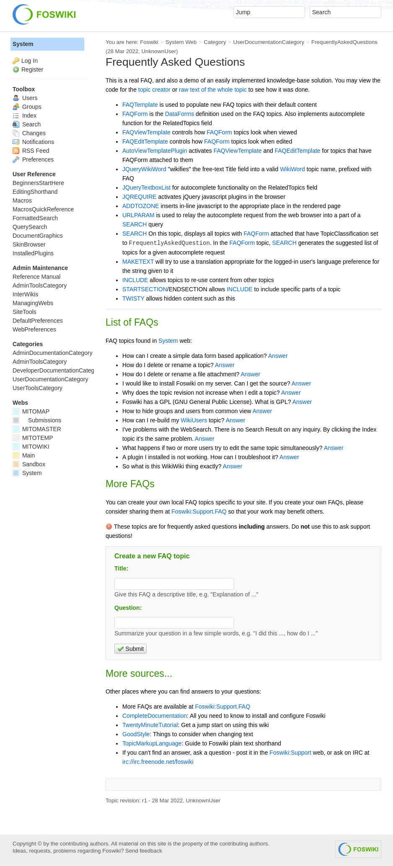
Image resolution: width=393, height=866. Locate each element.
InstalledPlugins (33, 253)
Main (24, 455)
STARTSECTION (144, 289)
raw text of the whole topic (213, 89)
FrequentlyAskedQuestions (344, 42)
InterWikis (25, 294)
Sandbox (29, 464)
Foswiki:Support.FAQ (199, 511)
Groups (27, 106)
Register (32, 69)
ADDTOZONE (140, 206)
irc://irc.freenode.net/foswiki (158, 761)
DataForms (179, 113)
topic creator (154, 89)
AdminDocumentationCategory (53, 352)
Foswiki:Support (290, 752)
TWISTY (133, 298)
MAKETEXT (138, 261)
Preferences (33, 159)
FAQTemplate (140, 104)
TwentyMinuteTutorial (150, 725)
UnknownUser (159, 51)
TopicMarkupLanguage (152, 743)
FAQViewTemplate (146, 132)
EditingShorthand (35, 191)
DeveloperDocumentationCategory (58, 370)
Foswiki (149, 42)
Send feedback (143, 851)
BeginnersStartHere (38, 183)
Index (24, 115)
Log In (29, 60)
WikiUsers (194, 420)
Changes (29, 133)
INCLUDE (135, 280)
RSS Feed (31, 150)
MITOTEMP (33, 437)
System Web (180, 42)
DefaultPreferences (38, 320)
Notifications (33, 142)
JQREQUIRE (139, 196)
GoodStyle (136, 734)
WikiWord (292, 169)
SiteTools (24, 311)
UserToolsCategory (37, 388)
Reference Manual (36, 276)
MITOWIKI (31, 446)
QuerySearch (30, 227)
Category (215, 42)
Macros (22, 200)
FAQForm (135, 113)
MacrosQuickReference (43, 209)
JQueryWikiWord (144, 169)
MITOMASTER (37, 429)
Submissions (37, 420)
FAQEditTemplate (145, 141)
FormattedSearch (35, 218)
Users (25, 98)
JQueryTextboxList (146, 187)
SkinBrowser (29, 244)
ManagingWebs (33, 303)
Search (27, 124)
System (168, 340)
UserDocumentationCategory (268, 42)
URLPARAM (138, 215)
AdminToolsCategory (40, 285)
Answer (278, 355)
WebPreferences (34, 329)
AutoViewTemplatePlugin (154, 150)
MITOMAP (31, 411)
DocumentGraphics (38, 235)
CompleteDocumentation (154, 715)
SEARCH (134, 224)
